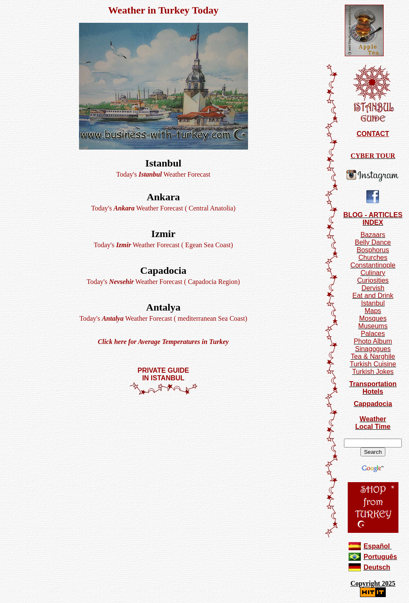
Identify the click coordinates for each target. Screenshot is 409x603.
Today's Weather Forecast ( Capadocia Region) (163, 281)
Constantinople (372, 265)
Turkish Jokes (372, 371)
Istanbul (372, 303)
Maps (373, 310)
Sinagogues (373, 348)
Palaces (373, 333)
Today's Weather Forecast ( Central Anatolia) (163, 208)
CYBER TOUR (373, 155)
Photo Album (373, 341)
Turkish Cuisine (373, 364)
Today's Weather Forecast (163, 174)
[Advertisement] (163, 420)
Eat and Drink (372, 295)
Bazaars (372, 234)
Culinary (372, 272)
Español (376, 546)
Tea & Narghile (373, 356)
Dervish (372, 288)
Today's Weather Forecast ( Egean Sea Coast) (163, 244)
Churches (372, 257)
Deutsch (376, 567)
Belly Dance (373, 242)
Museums (372, 326)
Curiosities (373, 280)
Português (380, 556)
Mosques (373, 318)
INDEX (373, 222)
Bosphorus (373, 250)
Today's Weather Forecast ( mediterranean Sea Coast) (163, 318)
